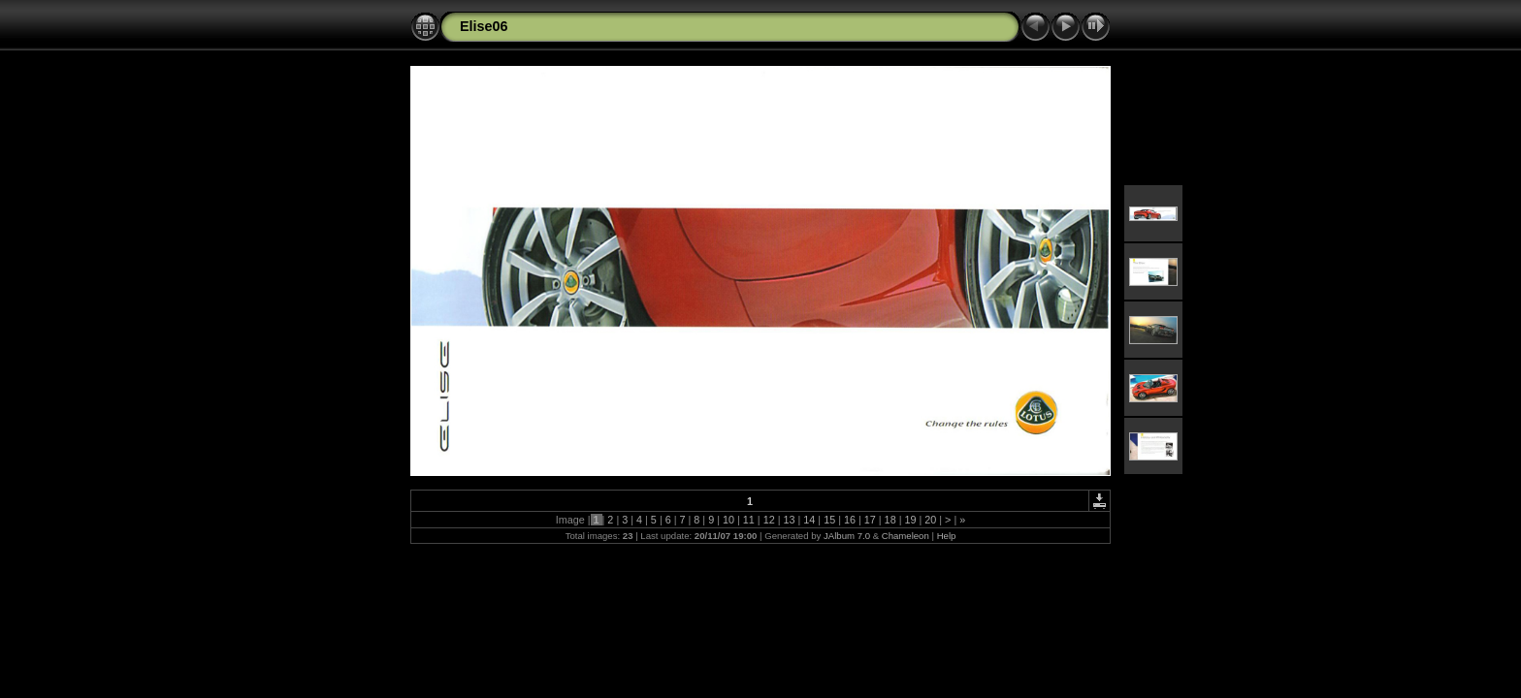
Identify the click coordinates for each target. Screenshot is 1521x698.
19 (910, 519)
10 (728, 519)
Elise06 (484, 26)
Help (946, 535)
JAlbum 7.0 (847, 535)
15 (829, 519)
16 (849, 519)
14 (809, 519)
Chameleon (905, 535)
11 (749, 519)
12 (769, 519)
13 (788, 519)
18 (890, 519)
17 (870, 519)
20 (930, 519)
